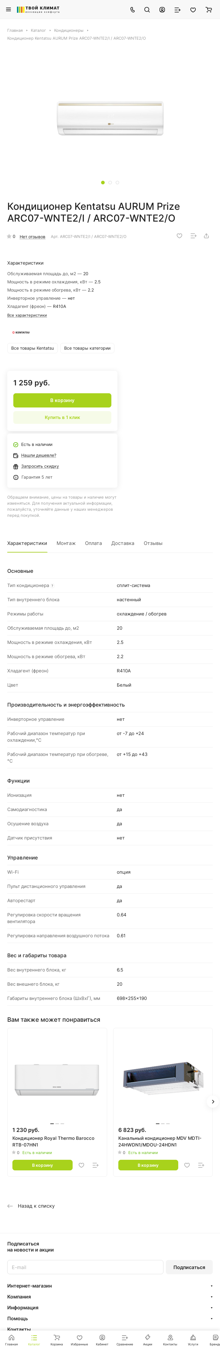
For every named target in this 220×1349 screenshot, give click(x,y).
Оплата (93, 543)
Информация (22, 1307)
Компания (19, 1297)
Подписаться (189, 1267)
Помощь (17, 1318)
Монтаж (66, 543)
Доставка (122, 543)
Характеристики (27, 543)
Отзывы (153, 543)
